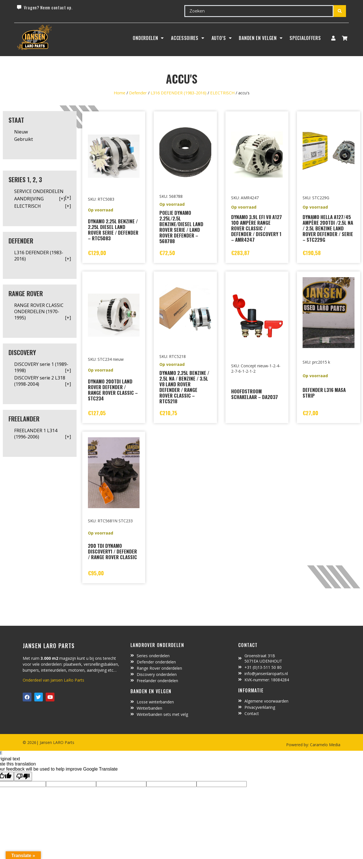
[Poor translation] (23, 776)
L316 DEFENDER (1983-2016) (178, 93)
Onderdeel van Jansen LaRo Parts (53, 680)
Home (119, 93)
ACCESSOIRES (187, 38)
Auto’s (222, 38)
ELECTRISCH (222, 93)
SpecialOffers (305, 38)
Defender (138, 93)
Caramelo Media (324, 744)
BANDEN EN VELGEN (260, 38)
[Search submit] (340, 11)
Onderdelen (148, 38)
